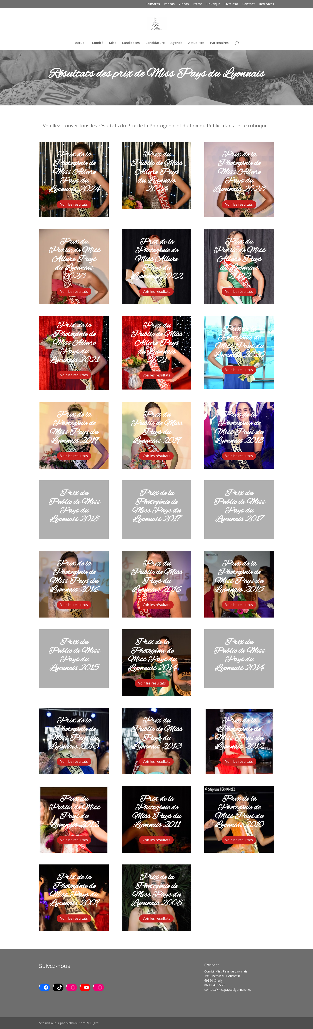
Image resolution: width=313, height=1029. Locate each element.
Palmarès (153, 4)
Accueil (80, 43)
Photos (169, 4)
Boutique (213, 4)
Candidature (155, 43)
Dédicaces (266, 4)
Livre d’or (231, 4)
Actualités (196, 43)
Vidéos (184, 4)
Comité (97, 43)
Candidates (131, 43)
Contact (248, 4)
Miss (112, 43)
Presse (197, 4)
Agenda (176, 43)
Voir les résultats (74, 204)
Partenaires (219, 43)
